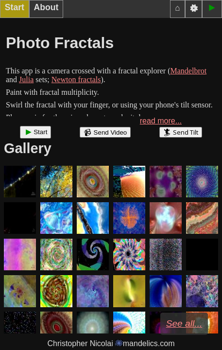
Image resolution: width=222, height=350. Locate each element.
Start (35, 132)
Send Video (105, 132)
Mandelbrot (189, 71)
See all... (184, 323)
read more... (161, 121)
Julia (26, 79)
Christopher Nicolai (111, 343)
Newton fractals (76, 79)
